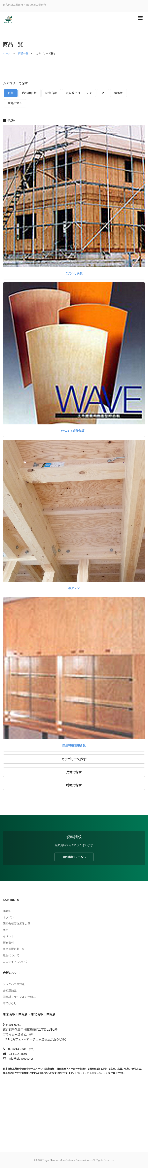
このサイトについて (15, 961)
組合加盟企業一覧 (14, 948)
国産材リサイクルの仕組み (19, 996)
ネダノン (74, 588)
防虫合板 (51, 93)
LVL (103, 93)
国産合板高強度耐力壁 (16, 923)
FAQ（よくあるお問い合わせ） (91, 1073)
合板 (11, 93)
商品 (5, 930)
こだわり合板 (74, 273)
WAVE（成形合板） (74, 430)
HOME (7, 910)
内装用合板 (29, 93)
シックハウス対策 (14, 984)
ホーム (7, 53)
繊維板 (118, 93)
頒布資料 (8, 942)
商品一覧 (23, 53)
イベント (8, 936)
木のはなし (10, 1003)
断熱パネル (15, 103)
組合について (11, 955)
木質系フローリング (79, 93)
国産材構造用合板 (74, 745)
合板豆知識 (10, 990)
